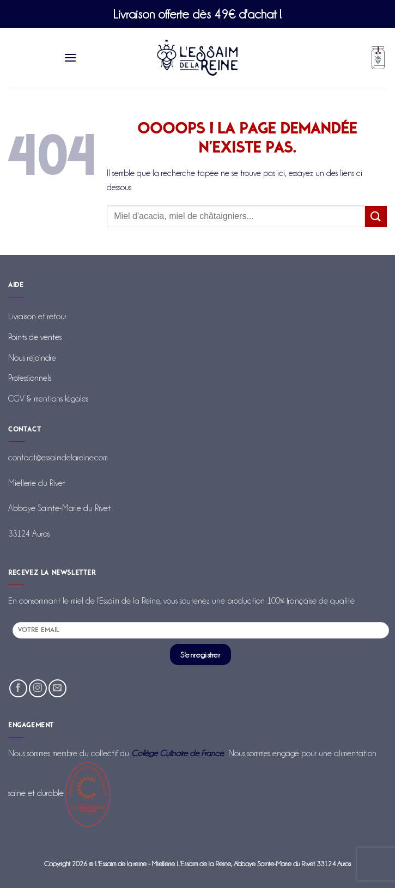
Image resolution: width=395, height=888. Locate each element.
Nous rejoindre (32, 357)
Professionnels (29, 377)
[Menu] (70, 57)
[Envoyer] (376, 216)
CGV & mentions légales (48, 398)
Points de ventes (35, 337)
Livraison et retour (37, 316)
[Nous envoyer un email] (57, 688)
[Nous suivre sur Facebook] (18, 688)
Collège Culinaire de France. (177, 753)
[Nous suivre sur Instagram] (38, 688)
